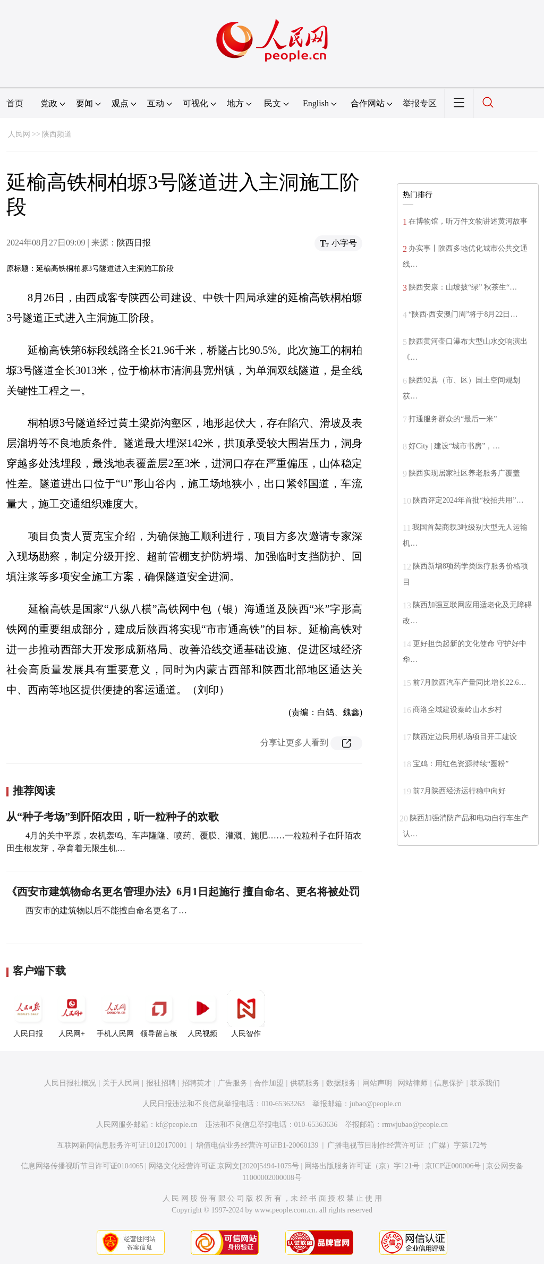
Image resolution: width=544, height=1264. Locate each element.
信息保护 (449, 1083)
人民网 (19, 134)
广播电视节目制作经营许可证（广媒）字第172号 (407, 1145)
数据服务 (341, 1083)
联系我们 (485, 1083)
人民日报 (28, 1014)
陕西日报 (134, 242)
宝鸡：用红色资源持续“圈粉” (460, 764)
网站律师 (413, 1083)
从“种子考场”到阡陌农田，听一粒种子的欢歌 (112, 816)
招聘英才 (196, 1083)
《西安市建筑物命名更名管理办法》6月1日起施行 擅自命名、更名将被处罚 (183, 891)
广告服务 (233, 1083)
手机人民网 (115, 1014)
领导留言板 (158, 1014)
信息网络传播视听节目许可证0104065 (82, 1166)
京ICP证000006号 (453, 1166)
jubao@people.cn (376, 1104)
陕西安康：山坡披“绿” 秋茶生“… (463, 287)
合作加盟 (269, 1083)
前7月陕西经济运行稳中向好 (459, 791)
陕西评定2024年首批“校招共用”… (468, 500)
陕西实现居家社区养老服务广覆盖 (464, 473)
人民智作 (246, 1014)
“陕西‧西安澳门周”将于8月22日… (463, 314)
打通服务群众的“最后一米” (453, 419)
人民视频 (202, 1014)
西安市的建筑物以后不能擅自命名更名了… (105, 910)
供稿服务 (305, 1083)
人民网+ (71, 1014)
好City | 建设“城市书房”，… (454, 446)
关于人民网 (121, 1083)
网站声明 (377, 1083)
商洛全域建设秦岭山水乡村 (457, 710)
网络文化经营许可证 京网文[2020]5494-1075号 (224, 1166)
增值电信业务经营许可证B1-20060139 (257, 1145)
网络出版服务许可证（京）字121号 (362, 1166)
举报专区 (420, 103)
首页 (14, 103)
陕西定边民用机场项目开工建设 (465, 737)
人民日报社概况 (70, 1083)
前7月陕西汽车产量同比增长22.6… (469, 682)
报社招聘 (161, 1083)
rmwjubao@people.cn (415, 1125)
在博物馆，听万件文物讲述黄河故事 (468, 221)
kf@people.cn (177, 1125)
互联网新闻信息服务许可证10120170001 (122, 1145)
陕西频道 (57, 134)
